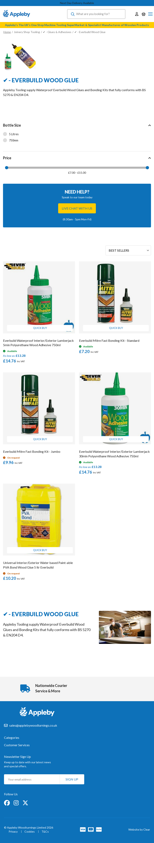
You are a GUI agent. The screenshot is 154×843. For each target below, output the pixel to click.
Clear (146, 829)
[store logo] (16, 14)
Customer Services (17, 745)
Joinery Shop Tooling (27, 32)
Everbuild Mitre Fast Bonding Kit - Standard (109, 340)
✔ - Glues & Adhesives (57, 32)
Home (7, 32)
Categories (11, 737)
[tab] (77, 135)
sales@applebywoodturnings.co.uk (33, 725)
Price (7, 158)
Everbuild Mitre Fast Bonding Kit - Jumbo (31, 451)
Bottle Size (12, 125)
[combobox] (96, 14)
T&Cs (45, 831)
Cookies (29, 831)
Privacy (13, 831)
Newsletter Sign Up (17, 756)
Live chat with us (77, 208)
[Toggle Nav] (150, 14)
